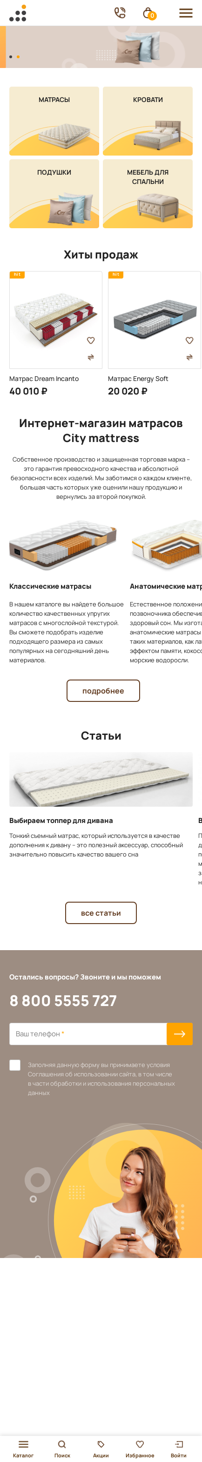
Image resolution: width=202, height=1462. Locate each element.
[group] (55, 334)
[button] (10, 56)
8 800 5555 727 (63, 1000)
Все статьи (101, 913)
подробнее (103, 691)
